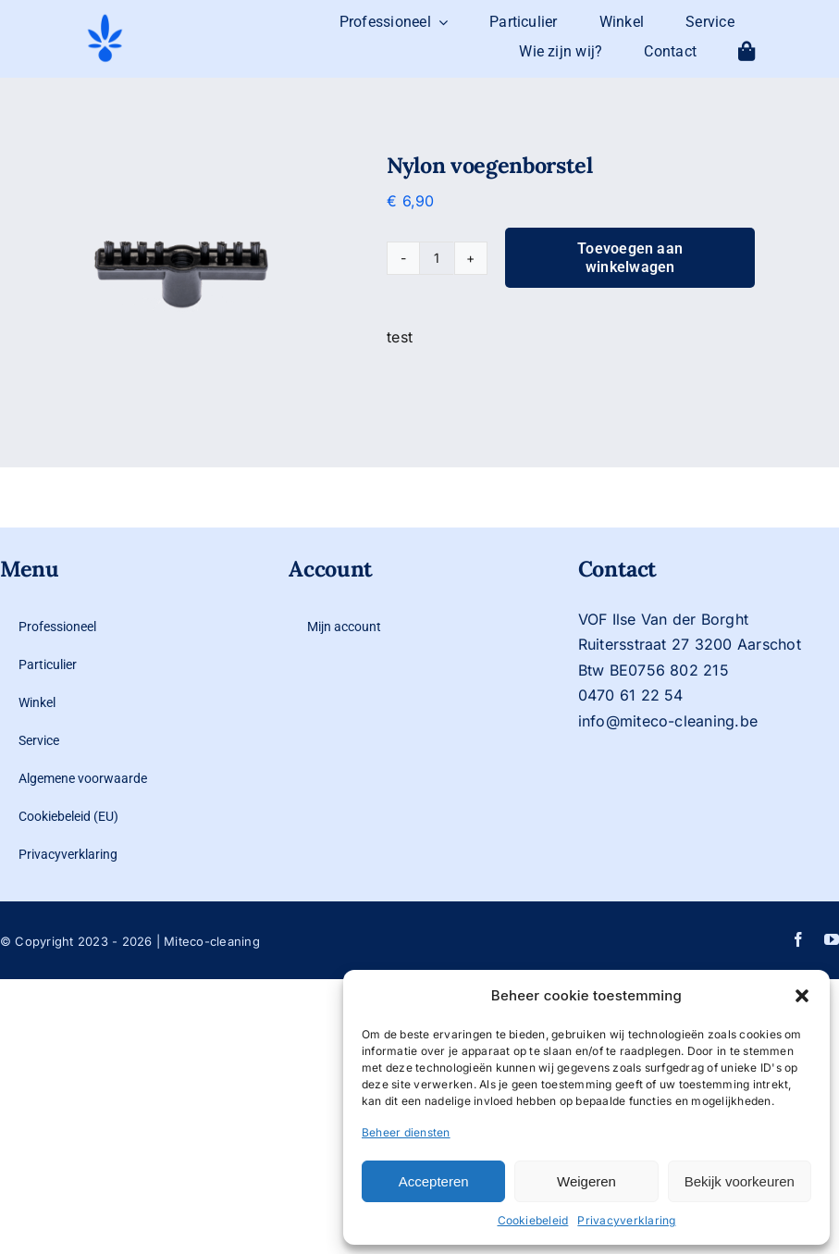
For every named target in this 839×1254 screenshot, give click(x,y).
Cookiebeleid (533, 1220)
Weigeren (586, 1181)
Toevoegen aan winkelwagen (630, 257)
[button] (802, 996)
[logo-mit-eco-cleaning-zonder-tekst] (105, 19)
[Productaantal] (436, 258)
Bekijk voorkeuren (740, 1181)
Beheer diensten (406, 1132)
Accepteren (434, 1181)
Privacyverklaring (626, 1220)
